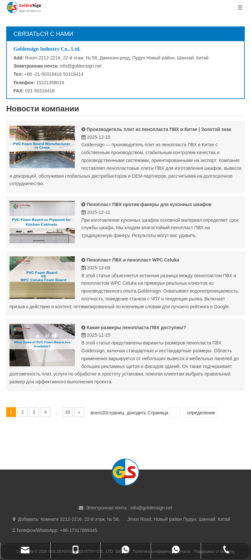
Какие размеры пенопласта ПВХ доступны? (136, 327)
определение (201, 412)
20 (67, 412)
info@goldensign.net (81, 66)
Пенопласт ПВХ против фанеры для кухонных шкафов (149, 204)
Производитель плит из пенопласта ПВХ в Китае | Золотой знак (159, 129)
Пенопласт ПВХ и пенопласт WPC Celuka (133, 260)
